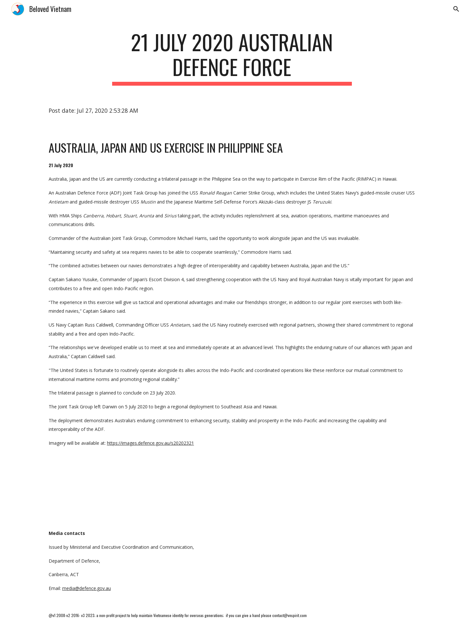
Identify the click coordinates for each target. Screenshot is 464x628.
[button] (456, 9)
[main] (232, 57)
